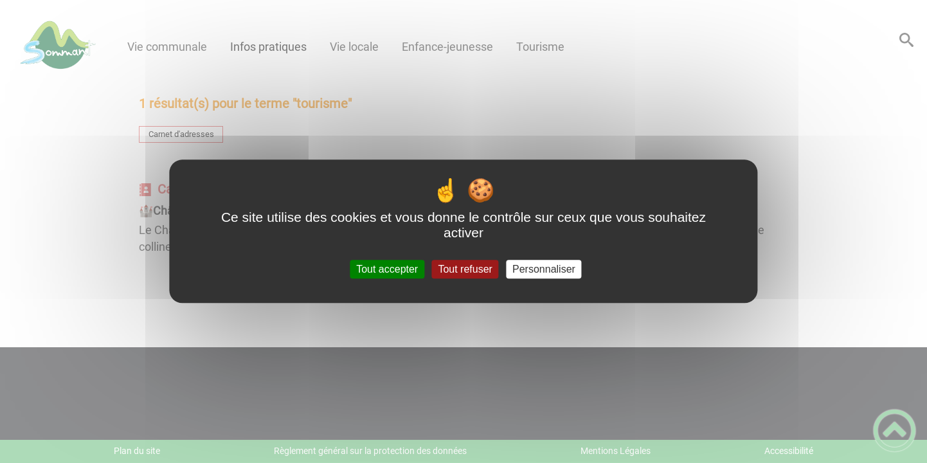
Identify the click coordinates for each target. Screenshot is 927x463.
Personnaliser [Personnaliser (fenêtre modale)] (543, 269)
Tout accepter (387, 269)
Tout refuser (465, 269)
